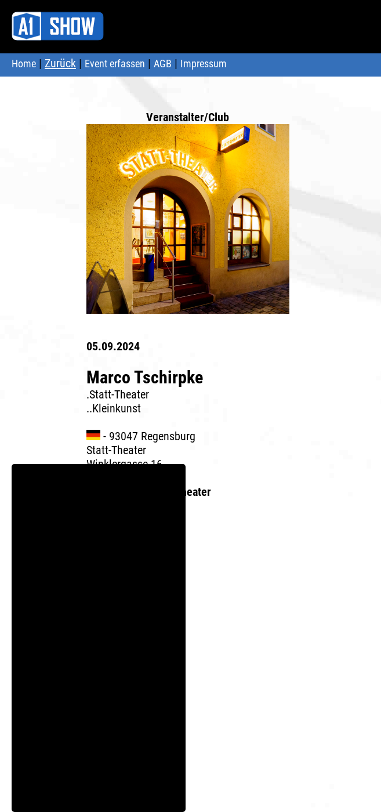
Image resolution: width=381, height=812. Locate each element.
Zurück (60, 63)
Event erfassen (115, 63)
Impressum (203, 63)
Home (24, 63)
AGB (163, 63)
